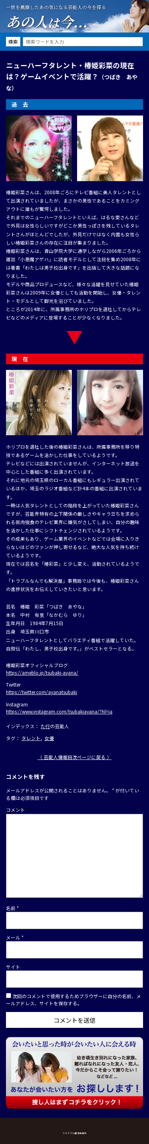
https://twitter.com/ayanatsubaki (41, 692)
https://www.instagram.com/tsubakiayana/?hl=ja (59, 711)
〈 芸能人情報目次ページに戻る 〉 (75, 757)
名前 (12, 908)
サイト (13, 966)
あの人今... (46, 21)
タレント (31, 738)
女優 (49, 738)
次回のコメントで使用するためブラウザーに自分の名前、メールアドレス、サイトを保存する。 (73, 1000)
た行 (45, 726)
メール (14, 937)
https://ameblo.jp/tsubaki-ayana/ (42, 672)
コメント (15, 809)
